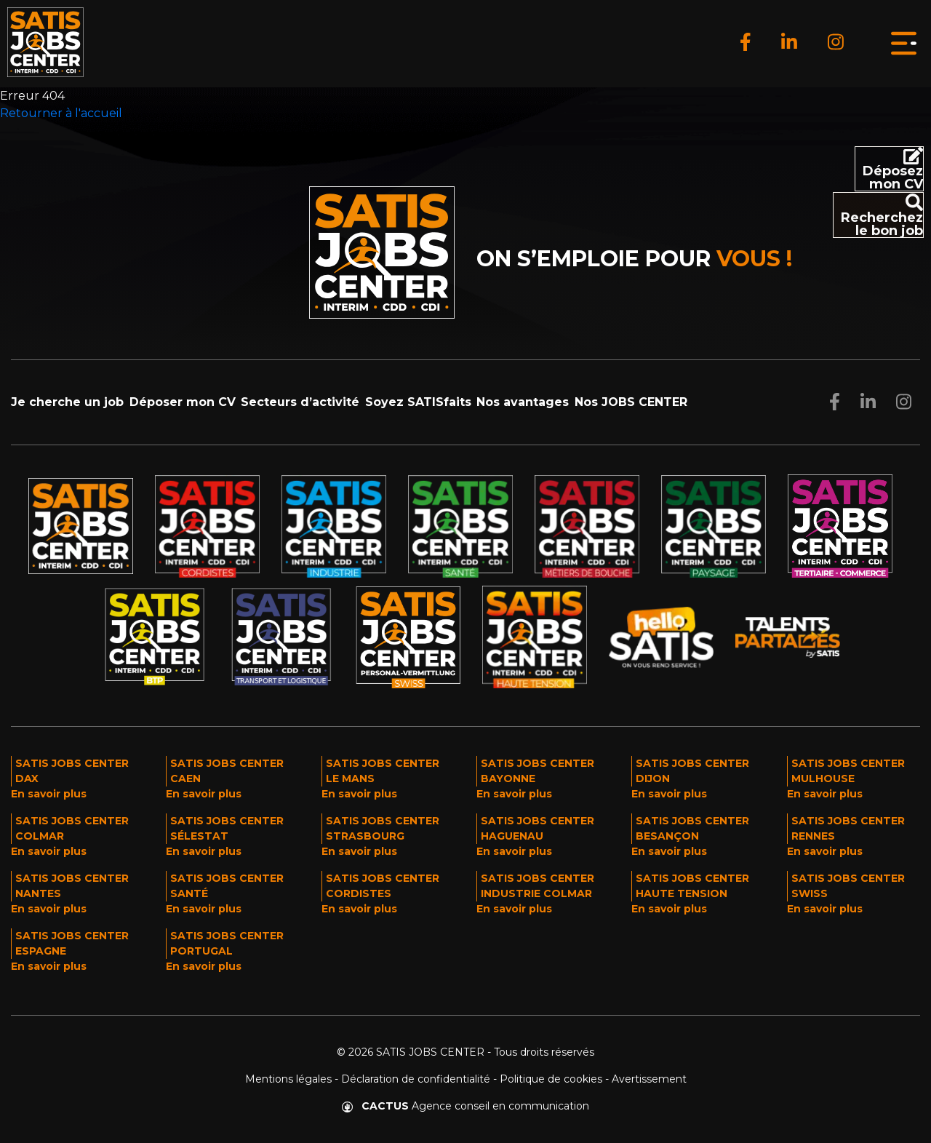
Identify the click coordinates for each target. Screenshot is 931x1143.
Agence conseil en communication (465, 1105)
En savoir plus (49, 793)
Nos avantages (522, 402)
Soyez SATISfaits (418, 402)
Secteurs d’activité (300, 402)
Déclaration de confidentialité (415, 1079)
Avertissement (649, 1079)
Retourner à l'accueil (61, 113)
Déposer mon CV (182, 402)
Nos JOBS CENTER (631, 402)
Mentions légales (288, 1079)
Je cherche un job (67, 402)
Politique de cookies (551, 1079)
